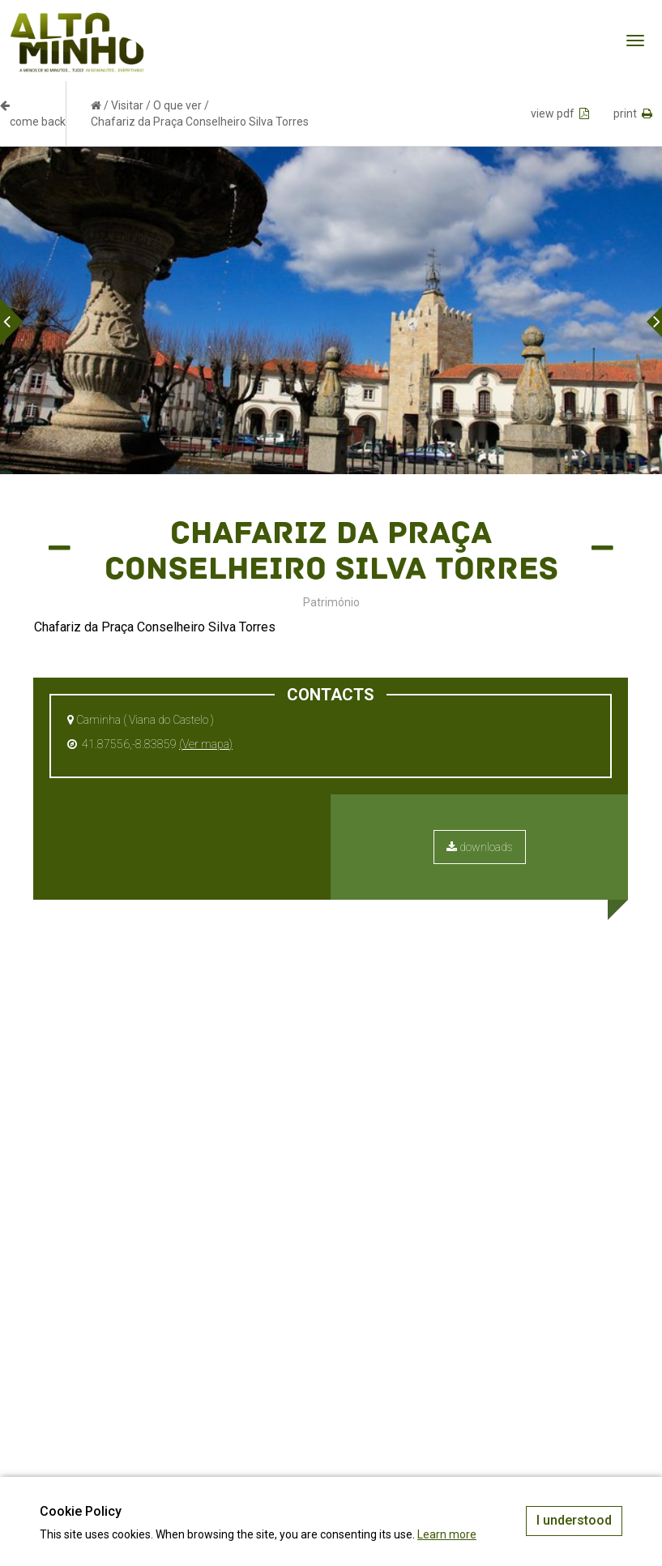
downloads (479, 847)
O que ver (177, 105)
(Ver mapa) (206, 744)
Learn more (446, 1534)
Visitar (127, 105)
